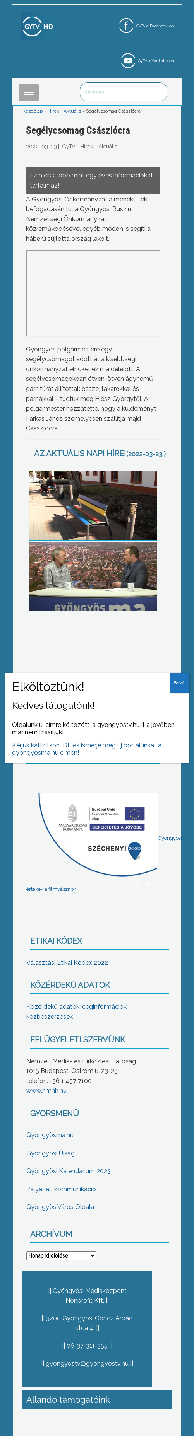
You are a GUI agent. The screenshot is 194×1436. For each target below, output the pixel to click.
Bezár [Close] (179, 683)
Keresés (157, 92)
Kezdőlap (32, 111)
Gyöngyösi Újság (50, 1153)
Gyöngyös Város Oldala (60, 1207)
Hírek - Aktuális (64, 111)
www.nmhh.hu (46, 1090)
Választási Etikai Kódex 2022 (67, 962)
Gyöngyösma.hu (50, 1135)
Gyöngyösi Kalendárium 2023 (68, 1171)
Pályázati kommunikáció (61, 1189)
